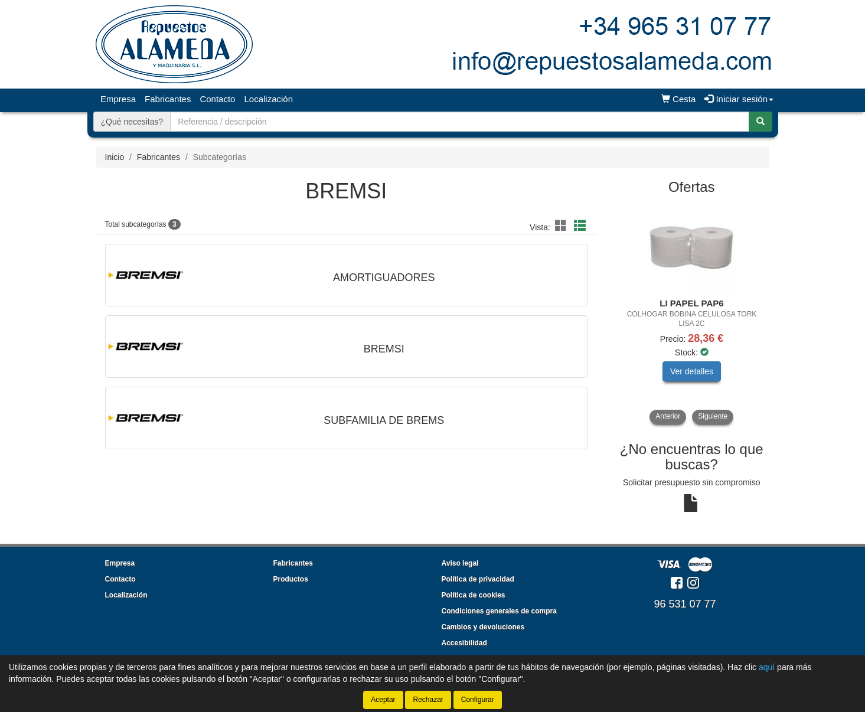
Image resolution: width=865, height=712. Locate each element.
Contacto (217, 99)
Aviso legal (460, 563)
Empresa (118, 99)
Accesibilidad (464, 643)
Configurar (477, 699)
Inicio (115, 157)
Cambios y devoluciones (483, 627)
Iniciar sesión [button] (738, 99)
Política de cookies (473, 595)
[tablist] (691, 313)
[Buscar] (760, 122)
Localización (268, 99)
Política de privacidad (478, 579)
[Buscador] (459, 122)
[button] (562, 226)
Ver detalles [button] (691, 371)
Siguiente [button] (712, 416)
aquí (767, 667)
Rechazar (428, 699)
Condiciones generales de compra (499, 611)
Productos (290, 579)
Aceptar (383, 699)
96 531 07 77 (685, 604)
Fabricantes (168, 99)
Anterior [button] (667, 416)
